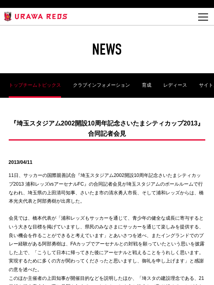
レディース (175, 85)
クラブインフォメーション (101, 85)
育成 (146, 85)
